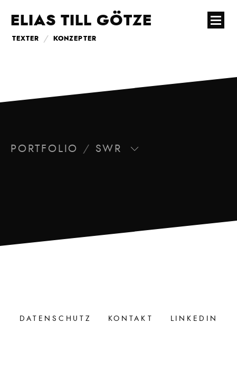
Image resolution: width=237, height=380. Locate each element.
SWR (117, 149)
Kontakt (131, 318)
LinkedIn (194, 318)
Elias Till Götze (81, 21)
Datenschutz (55, 318)
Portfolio (44, 149)
